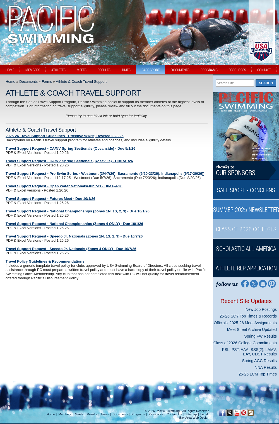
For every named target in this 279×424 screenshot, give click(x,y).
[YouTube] (236, 412)
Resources (155, 414)
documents (180, 70)
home (10, 70)
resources (237, 70)
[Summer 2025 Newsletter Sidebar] (246, 207)
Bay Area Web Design (194, 417)
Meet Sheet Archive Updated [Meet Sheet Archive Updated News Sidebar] (252, 329)
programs (209, 70)
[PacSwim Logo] (49, 38)
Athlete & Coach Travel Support (81, 81)
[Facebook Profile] (244, 283)
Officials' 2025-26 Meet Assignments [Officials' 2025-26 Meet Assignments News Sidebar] (245, 323)
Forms (47, 81)
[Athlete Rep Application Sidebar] (246, 265)
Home (10, 81)
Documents (28, 81)
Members (65, 414)
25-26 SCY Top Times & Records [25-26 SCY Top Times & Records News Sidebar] (248, 316)
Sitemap (191, 414)
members (32, 70)
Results (92, 414)
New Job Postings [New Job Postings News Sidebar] (261, 309)
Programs (138, 414)
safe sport (151, 70)
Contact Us (174, 414)
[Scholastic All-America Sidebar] (246, 246)
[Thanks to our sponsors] (246, 170)
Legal (204, 414)
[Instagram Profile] (250, 412)
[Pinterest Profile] (272, 283)
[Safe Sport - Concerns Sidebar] (246, 187)
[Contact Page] (263, 283)
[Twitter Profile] (253, 283)
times (126, 70)
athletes (58, 70)
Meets (79, 414)
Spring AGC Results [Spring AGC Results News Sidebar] (259, 360)
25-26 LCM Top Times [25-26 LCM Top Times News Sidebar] (258, 374)
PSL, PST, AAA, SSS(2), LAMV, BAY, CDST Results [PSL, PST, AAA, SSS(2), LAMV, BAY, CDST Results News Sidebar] (249, 351)
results (104, 70)
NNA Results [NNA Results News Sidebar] (266, 367)
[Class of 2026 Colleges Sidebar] (246, 226)
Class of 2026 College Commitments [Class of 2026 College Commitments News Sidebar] (245, 343)
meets (81, 70)
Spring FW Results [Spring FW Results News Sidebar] (260, 336)
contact (264, 70)
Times (105, 414)
